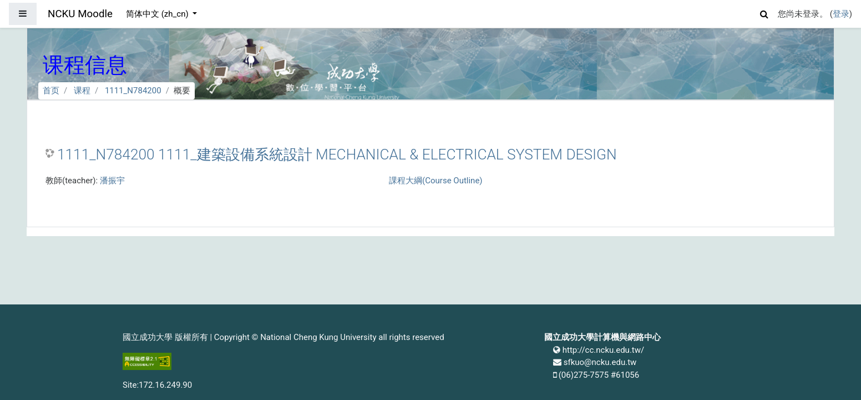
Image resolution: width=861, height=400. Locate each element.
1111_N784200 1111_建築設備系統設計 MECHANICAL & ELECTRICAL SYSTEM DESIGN (337, 154)
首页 (51, 91)
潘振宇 (112, 181)
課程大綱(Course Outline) (435, 181)
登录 (841, 14)
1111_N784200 (133, 91)
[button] (764, 12)
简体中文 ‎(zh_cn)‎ (158, 14)
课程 (82, 91)
